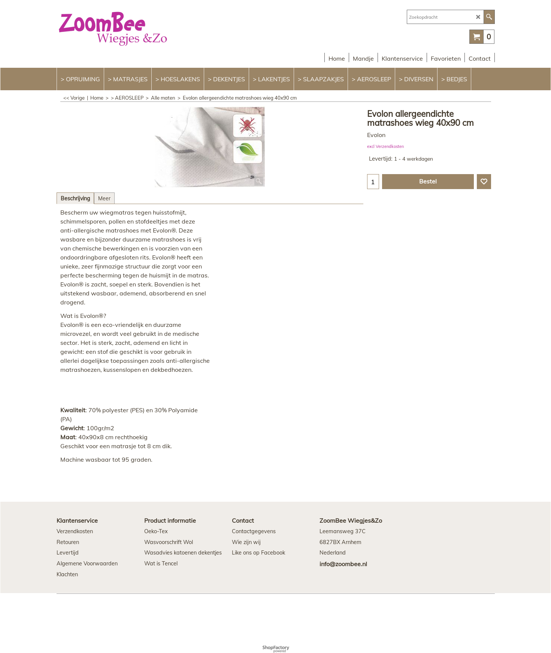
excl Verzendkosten (385, 146)
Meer (104, 198)
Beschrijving (75, 198)
